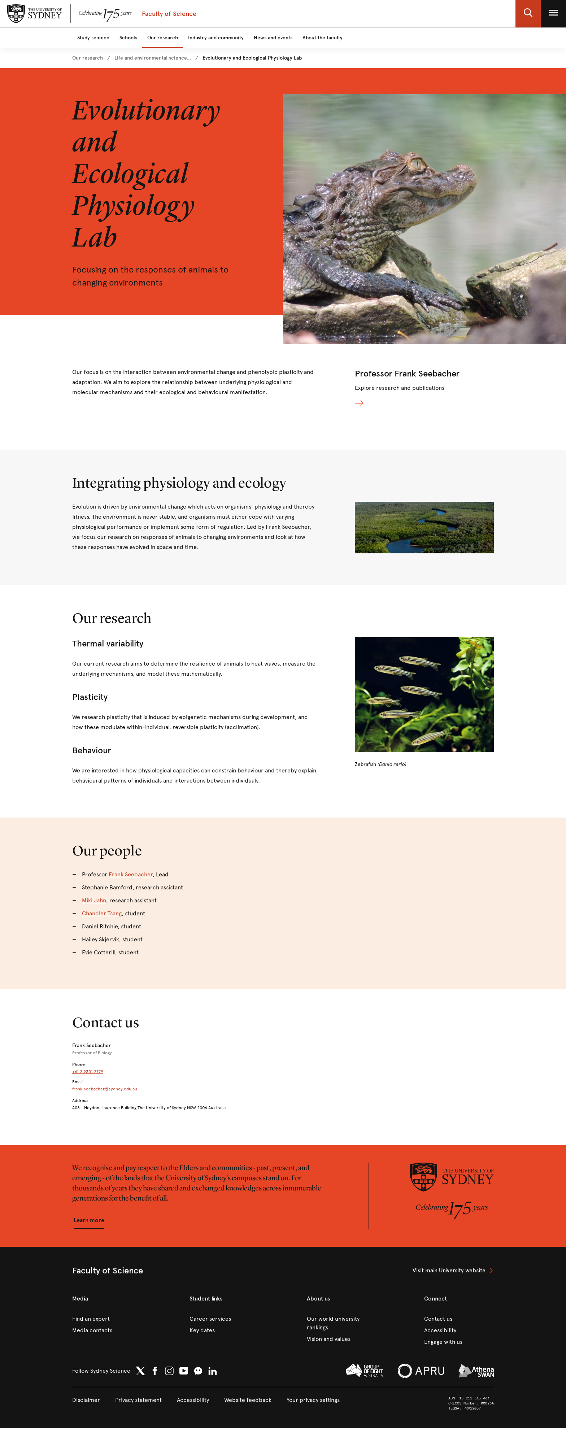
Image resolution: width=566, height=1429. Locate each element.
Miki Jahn (94, 901)
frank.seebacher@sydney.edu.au (104, 1089)
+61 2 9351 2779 (87, 1072)
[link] (87, 58)
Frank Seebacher (131, 875)
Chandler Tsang (102, 914)
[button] (528, 13)
